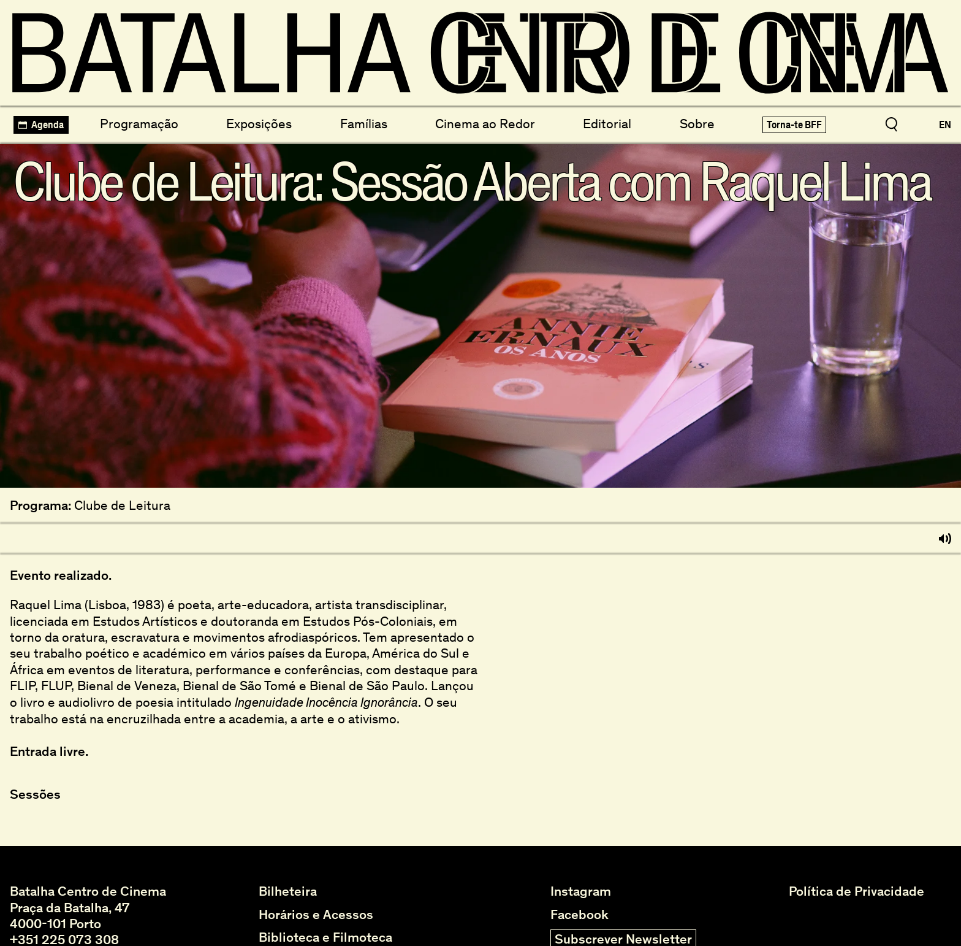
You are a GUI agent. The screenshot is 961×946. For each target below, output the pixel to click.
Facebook (579, 915)
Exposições (259, 123)
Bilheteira (288, 891)
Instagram (580, 891)
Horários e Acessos (316, 915)
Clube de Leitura (122, 505)
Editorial (607, 123)
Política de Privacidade (856, 891)
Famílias (363, 123)
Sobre (697, 123)
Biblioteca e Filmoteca (325, 937)
